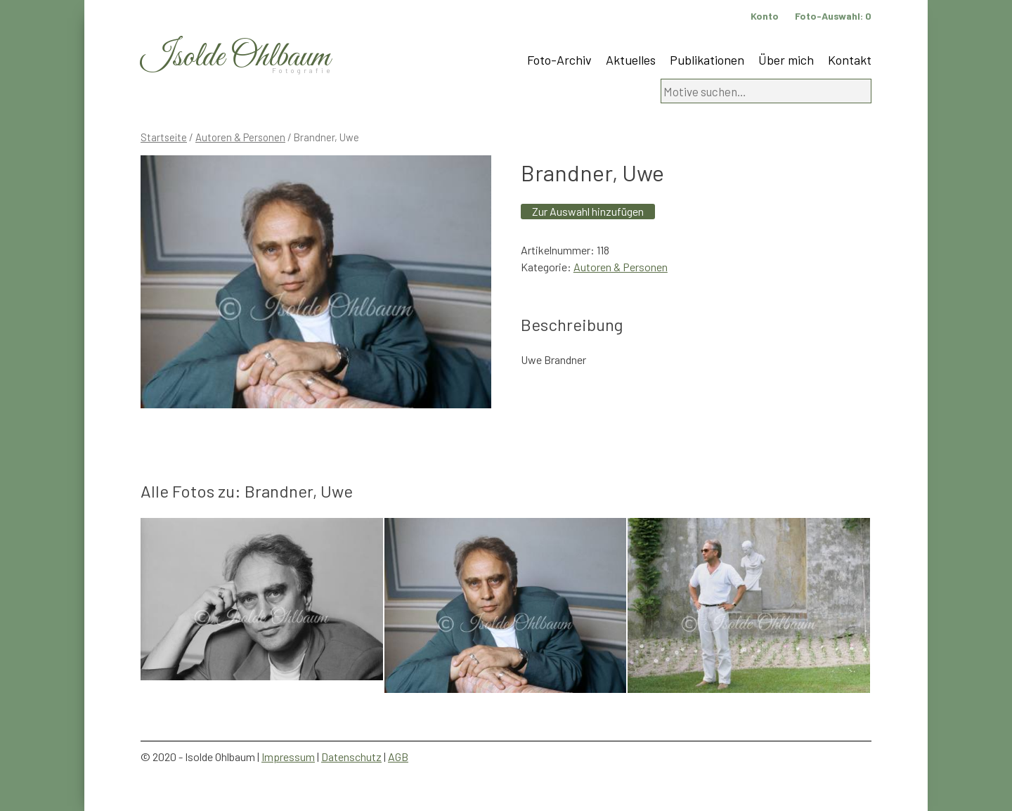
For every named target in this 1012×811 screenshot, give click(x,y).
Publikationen (707, 60)
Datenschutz (351, 756)
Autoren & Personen (240, 137)
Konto (765, 16)
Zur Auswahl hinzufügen (588, 211)
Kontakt (849, 60)
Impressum (288, 756)
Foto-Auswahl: (833, 16)
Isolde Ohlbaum (235, 57)
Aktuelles (631, 60)
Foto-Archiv (559, 60)
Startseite (164, 137)
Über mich (786, 60)
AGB (398, 756)
